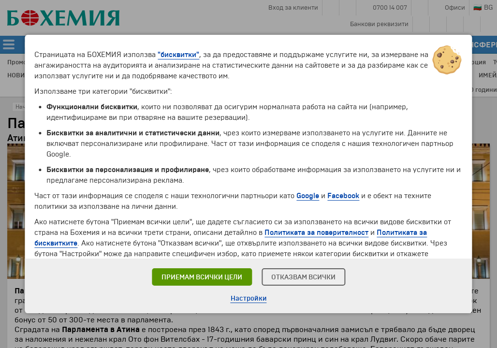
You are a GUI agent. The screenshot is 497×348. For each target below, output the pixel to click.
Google (307, 195)
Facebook (343, 195)
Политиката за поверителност (316, 232)
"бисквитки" (178, 54)
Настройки (249, 298)
